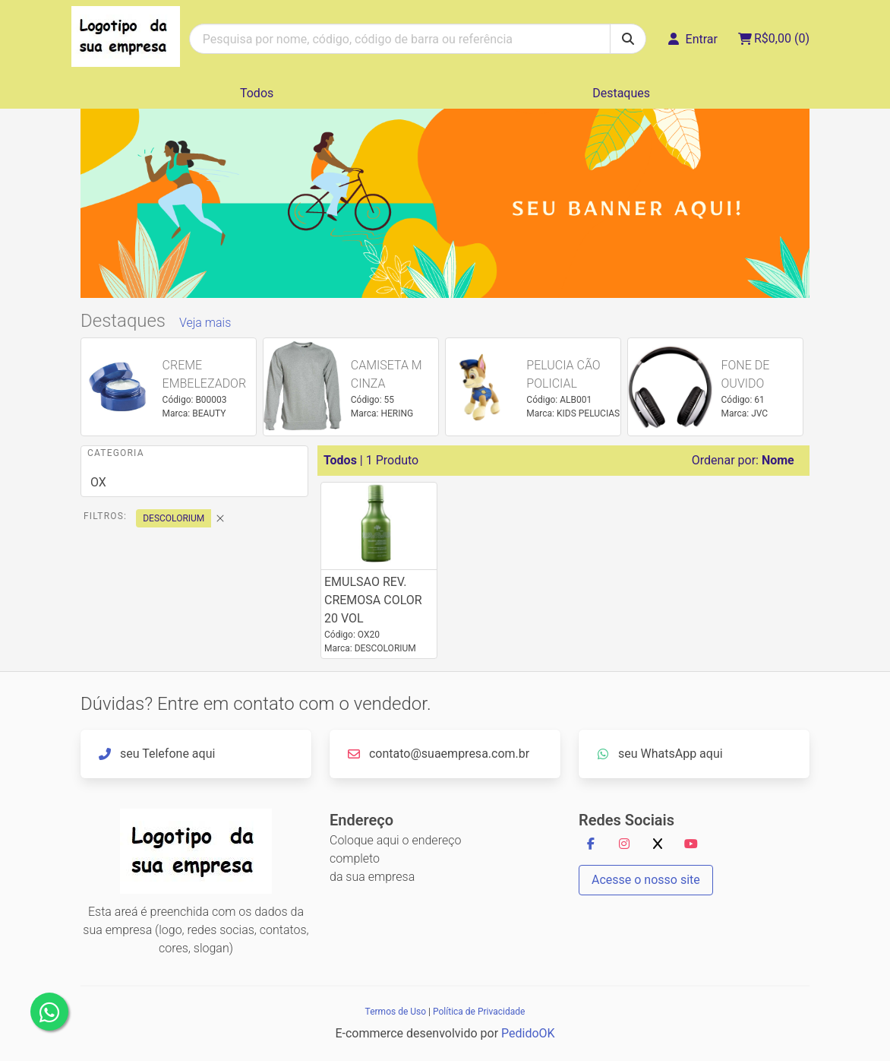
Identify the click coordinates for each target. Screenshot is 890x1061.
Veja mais (205, 322)
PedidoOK (528, 1033)
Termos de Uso (395, 1011)
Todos (256, 93)
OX (98, 482)
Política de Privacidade (479, 1011)
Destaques (621, 93)
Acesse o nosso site (646, 880)
